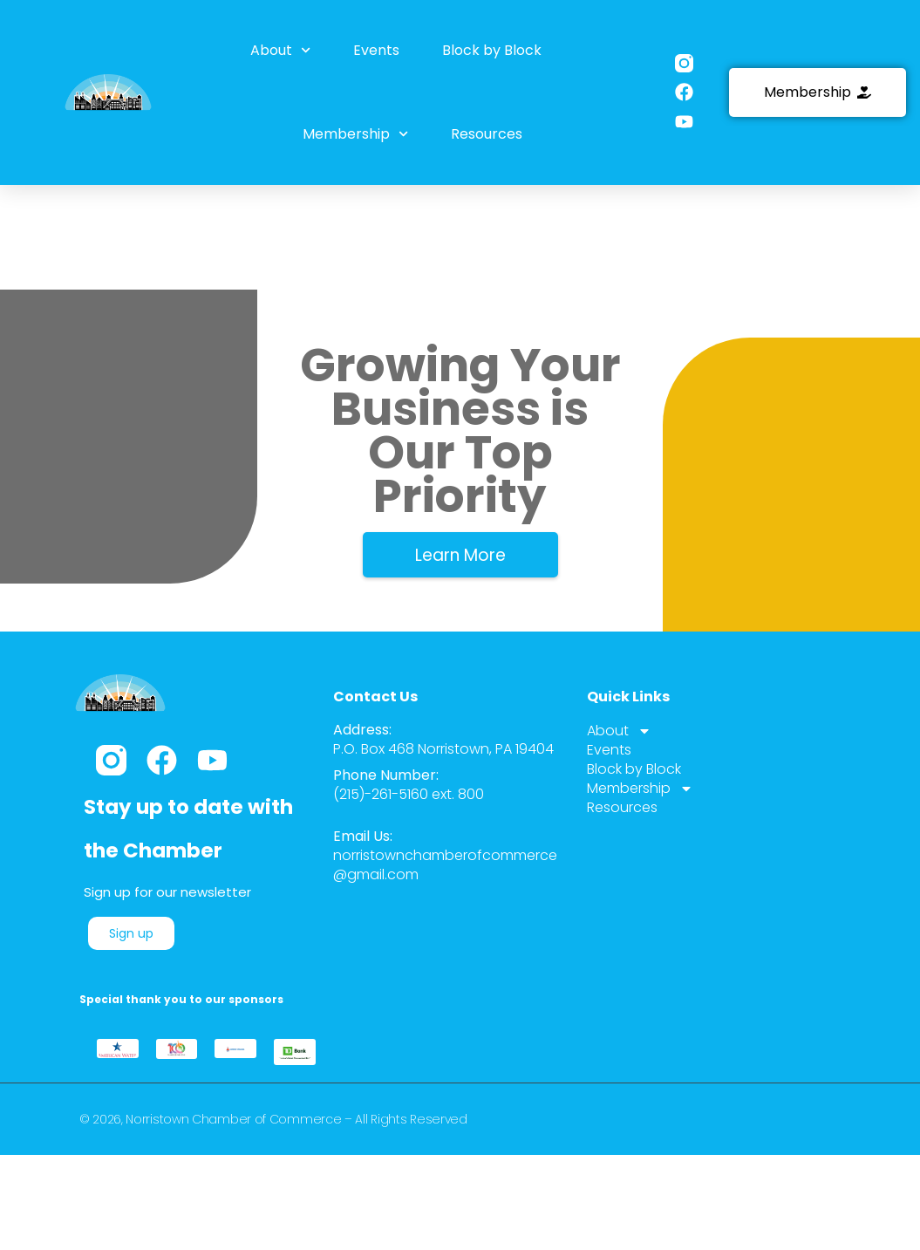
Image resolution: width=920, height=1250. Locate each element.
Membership (355, 132)
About (281, 50)
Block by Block (491, 49)
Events (376, 49)
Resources (485, 132)
